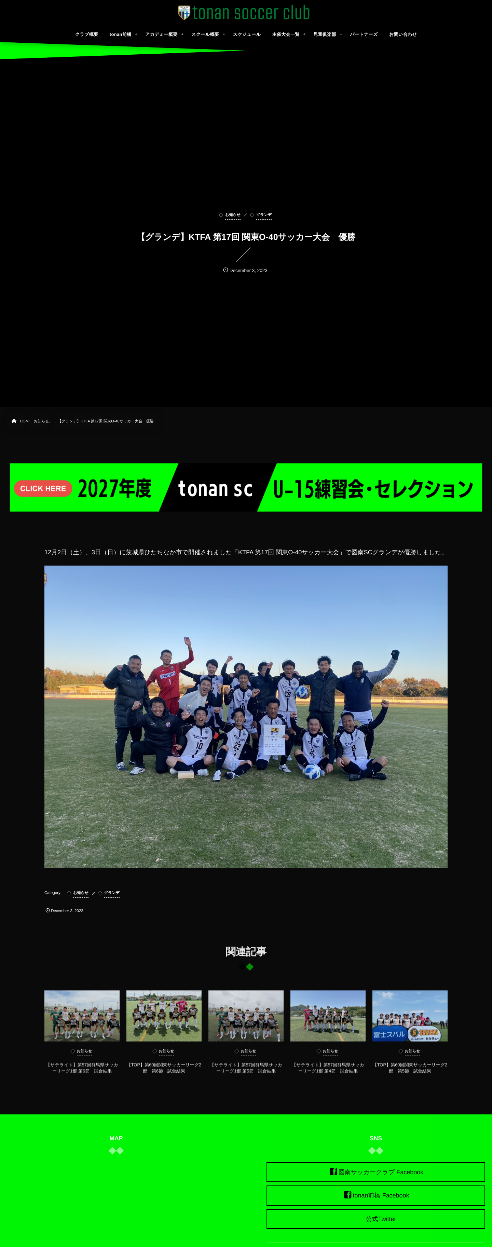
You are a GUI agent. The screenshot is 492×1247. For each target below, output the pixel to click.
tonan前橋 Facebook (381, 1195)
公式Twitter (381, 1219)
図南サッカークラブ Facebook (381, 1172)
